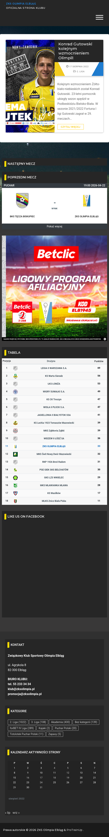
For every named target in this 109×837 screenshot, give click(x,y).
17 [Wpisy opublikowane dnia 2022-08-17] (41, 777)
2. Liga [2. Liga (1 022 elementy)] (18, 722)
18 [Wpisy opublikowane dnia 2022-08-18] (54, 777)
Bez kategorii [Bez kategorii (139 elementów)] (86, 722)
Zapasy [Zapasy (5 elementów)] (54, 734)
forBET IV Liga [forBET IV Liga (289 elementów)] (22, 728)
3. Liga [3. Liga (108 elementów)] (38, 722)
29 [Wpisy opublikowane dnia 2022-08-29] (14, 787)
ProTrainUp (74, 830)
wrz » (16, 813)
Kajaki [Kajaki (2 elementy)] (44, 728)
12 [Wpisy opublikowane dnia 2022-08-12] (68, 772)
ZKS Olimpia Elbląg (21, 3)
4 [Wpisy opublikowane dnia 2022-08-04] (54, 768)
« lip (7, 813)
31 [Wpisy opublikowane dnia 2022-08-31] (41, 787)
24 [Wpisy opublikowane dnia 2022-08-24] (41, 782)
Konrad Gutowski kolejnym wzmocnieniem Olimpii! (75, 51)
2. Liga (78, 71)
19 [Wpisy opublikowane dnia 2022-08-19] (68, 777)
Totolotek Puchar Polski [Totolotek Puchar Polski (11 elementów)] (26, 734)
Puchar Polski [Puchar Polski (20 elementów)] (65, 728)
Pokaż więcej (54, 226)
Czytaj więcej (70, 126)
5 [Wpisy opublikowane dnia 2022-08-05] (67, 768)
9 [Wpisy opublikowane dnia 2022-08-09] (28, 772)
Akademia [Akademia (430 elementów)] (60, 722)
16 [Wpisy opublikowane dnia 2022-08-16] (27, 777)
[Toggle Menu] (99, 18)
